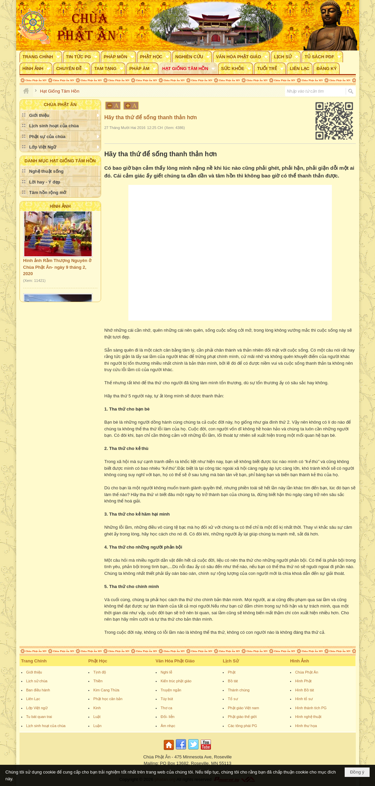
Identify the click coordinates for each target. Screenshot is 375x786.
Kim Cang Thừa (106, 690)
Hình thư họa (306, 726)
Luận (97, 726)
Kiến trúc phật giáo (176, 681)
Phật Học (97, 660)
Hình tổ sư (304, 699)
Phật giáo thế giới (242, 717)
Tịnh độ (99, 672)
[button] (41, 56)
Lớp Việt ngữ (37, 708)
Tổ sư (233, 699)
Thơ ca (167, 708)
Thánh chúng (238, 690)
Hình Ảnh (60, 206)
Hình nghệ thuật (308, 717)
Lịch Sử (231, 660)
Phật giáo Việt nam (243, 708)
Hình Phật (303, 681)
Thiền (97, 681)
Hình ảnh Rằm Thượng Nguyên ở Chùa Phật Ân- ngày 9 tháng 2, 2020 (57, 269)
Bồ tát (233, 681)
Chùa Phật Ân (306, 672)
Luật (96, 717)
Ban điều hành (38, 690)
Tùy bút (167, 699)
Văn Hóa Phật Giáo (175, 660)
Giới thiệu (34, 672)
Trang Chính (34, 660)
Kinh (97, 708)
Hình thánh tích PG (311, 708)
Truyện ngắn (171, 690)
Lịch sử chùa (37, 681)
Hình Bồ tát (304, 690)
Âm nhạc (168, 726)
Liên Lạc (33, 699)
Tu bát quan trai (39, 717)
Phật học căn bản (107, 699)
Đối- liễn (168, 717)
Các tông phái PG (242, 726)
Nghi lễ (166, 672)
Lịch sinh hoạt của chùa (46, 726)
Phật (232, 672)
